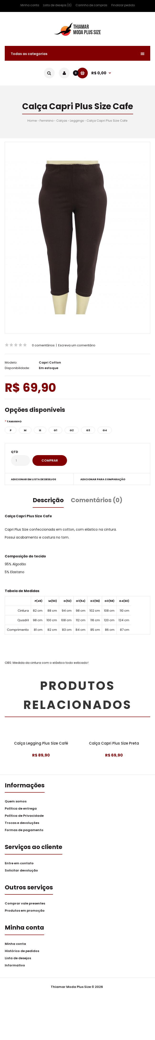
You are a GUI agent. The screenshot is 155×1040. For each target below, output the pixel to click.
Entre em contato (19, 907)
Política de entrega (21, 853)
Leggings (77, 120)
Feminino (47, 120)
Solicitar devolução (21, 915)
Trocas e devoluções (22, 867)
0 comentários (43, 345)
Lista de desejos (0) (57, 5)
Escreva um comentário (76, 345)
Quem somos (15, 846)
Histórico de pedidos (22, 995)
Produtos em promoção (25, 955)
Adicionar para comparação (102, 479)
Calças (61, 120)
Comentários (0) (97, 500)
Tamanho (14, 421)
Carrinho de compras (91, 5)
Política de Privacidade (24, 860)
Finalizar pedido (123, 5)
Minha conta (30, 5)
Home (32, 120)
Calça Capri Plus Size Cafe (107, 120)
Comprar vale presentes (25, 948)
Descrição (48, 500)
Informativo (15, 1009)
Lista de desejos (18, 1002)
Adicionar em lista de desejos (33, 479)
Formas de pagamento (24, 874)
